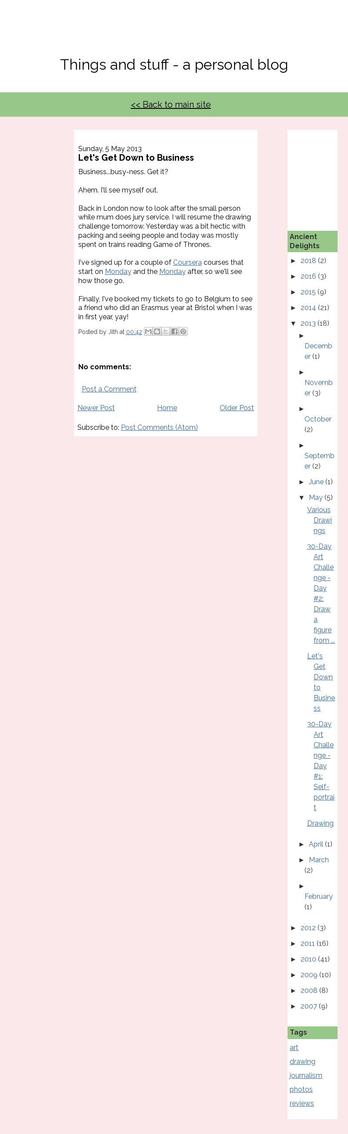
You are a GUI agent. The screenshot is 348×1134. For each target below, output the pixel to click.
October (317, 419)
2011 (309, 943)
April (317, 844)
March (319, 860)
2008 (310, 990)
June (317, 482)
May (317, 497)
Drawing (320, 823)
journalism (306, 1075)
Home (167, 408)
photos (301, 1089)
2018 (309, 260)
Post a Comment (109, 389)
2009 (310, 975)
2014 (309, 308)
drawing (302, 1061)
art (294, 1047)
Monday (118, 271)
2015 (309, 292)
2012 (309, 928)
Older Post (237, 408)
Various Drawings (319, 520)
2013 (309, 323)
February (318, 896)
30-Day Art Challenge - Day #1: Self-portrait (321, 766)
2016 (309, 276)
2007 (310, 1006)
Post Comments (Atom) (159, 427)
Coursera (187, 262)
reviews (302, 1103)
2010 (309, 959)
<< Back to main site (171, 104)
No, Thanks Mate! (174, 34)
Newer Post (96, 408)
